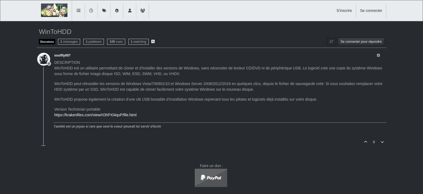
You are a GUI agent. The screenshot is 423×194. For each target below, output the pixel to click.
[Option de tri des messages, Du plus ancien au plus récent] (331, 41)
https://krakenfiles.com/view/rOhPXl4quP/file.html (95, 115)
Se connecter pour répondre (361, 42)
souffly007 (62, 55)
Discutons (47, 41)
